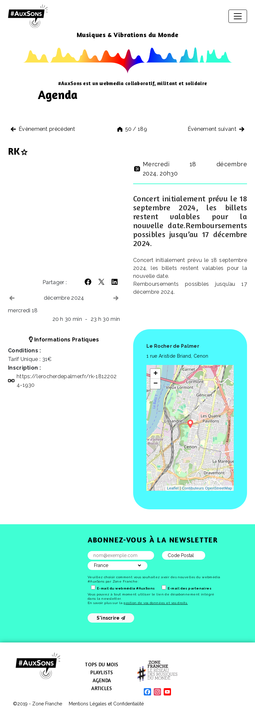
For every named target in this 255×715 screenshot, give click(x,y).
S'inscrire (111, 618)
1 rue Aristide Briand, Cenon (177, 356)
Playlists (101, 672)
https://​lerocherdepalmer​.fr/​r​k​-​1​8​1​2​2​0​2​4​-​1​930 (67, 380)
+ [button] (155, 374)
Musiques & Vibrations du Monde (128, 34)
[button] (88, 282)
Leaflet (173, 488)
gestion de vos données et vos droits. (156, 603)
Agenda (102, 680)
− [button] (155, 384)
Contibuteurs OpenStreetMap (207, 488)
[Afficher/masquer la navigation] (237, 16)
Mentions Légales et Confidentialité (106, 703)
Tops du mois (101, 664)
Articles (101, 688)
